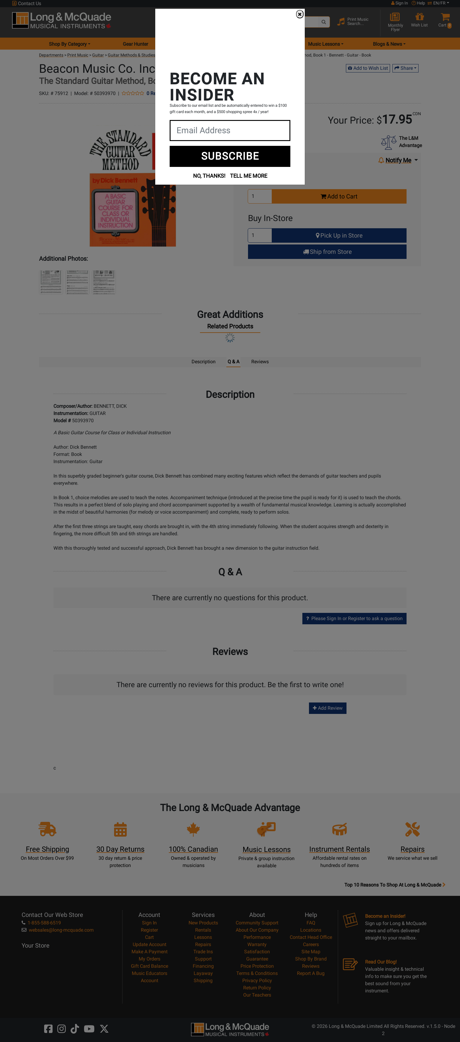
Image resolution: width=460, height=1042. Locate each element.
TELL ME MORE (248, 176)
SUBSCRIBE (230, 156)
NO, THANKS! (209, 176)
